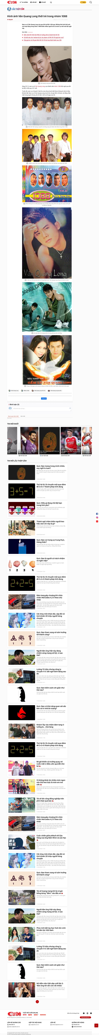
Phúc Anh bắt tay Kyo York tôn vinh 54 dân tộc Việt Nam (51, 929)
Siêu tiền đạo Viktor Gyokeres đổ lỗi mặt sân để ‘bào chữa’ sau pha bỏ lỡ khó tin (70, 451)
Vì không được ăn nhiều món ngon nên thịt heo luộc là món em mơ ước (51, 782)
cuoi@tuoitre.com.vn (34, 1024)
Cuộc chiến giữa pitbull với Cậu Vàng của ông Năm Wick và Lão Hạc (51, 838)
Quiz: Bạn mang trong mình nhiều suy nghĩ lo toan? (49, 451)
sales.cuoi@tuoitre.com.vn (13, 1026)
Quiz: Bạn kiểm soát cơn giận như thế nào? (51, 689)
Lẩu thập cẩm (44, 455)
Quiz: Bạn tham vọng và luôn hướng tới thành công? (51, 633)
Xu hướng (24, 2)
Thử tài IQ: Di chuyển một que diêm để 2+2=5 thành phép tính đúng (51, 578)
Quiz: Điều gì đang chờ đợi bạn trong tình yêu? (49, 504)
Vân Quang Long (40, 86)
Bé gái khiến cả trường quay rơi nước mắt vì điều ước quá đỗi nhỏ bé (50, 764)
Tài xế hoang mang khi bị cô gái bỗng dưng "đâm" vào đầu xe (50, 892)
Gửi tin (83, 2)
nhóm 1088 (57, 86)
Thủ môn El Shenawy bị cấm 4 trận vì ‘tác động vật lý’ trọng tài (28, 451)
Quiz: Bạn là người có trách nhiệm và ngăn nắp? (51, 559)
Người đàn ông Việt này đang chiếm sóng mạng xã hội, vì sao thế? (50, 653)
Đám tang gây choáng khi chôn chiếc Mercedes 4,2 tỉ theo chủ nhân (50, 597)
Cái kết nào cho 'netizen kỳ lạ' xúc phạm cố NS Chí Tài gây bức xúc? (44, 37)
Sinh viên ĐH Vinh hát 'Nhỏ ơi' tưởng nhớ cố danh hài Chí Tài (41, 35)
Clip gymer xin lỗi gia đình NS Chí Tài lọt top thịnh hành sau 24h (43, 40)
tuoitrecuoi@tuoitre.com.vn (56, 1024)
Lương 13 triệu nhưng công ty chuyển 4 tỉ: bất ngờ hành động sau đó (51, 671)
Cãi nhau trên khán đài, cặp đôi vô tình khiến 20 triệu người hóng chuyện (51, 616)
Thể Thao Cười (23, 455)
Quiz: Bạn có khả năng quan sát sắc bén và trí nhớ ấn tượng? (51, 707)
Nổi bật (33, 2)
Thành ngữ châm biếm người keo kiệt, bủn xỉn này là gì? (50, 522)
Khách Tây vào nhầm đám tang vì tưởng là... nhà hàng (50, 726)
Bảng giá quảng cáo (85, 1017)
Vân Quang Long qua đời (56, 390)
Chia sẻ (44, 398)
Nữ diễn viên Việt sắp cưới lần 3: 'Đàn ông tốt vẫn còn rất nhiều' (50, 984)
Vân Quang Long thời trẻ (40, 390)
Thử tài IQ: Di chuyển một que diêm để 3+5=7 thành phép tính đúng (51, 485)
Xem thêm (9, 418)
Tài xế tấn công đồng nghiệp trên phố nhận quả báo (50, 800)
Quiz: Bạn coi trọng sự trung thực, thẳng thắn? (51, 541)
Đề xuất (42, 2)
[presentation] (7, 440)
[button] (50, 2)
